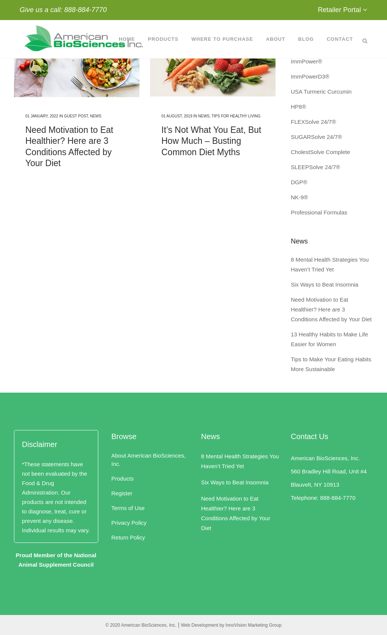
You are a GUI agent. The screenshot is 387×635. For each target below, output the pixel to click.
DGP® (299, 182)
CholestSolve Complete (320, 152)
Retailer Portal (339, 10)
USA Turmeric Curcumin (321, 91)
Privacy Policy (129, 522)
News (95, 116)
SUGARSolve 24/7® (316, 137)
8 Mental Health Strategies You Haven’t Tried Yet (240, 461)
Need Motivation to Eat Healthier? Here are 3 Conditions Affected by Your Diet (331, 309)
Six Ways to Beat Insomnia (325, 284)
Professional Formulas (319, 212)
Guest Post (76, 116)
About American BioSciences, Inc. (148, 459)
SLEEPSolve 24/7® (315, 167)
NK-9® (299, 197)
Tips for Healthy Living (236, 116)
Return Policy (128, 537)
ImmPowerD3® (310, 76)
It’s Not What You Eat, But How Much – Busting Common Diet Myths (211, 141)
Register (122, 493)
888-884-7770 (85, 10)
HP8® (298, 106)
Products (122, 478)
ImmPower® (306, 61)
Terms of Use (128, 508)
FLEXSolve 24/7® (313, 122)
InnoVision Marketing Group (254, 625)
